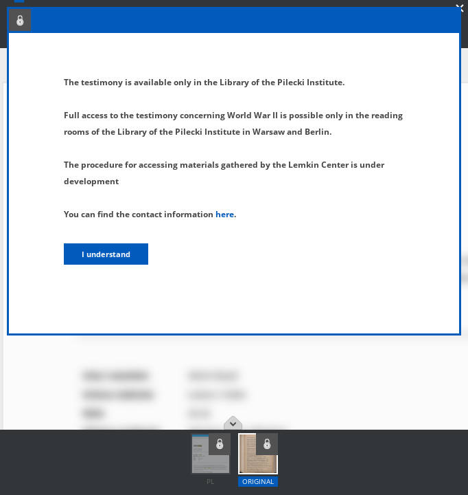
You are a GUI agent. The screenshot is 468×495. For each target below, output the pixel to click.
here (224, 214)
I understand (106, 254)
